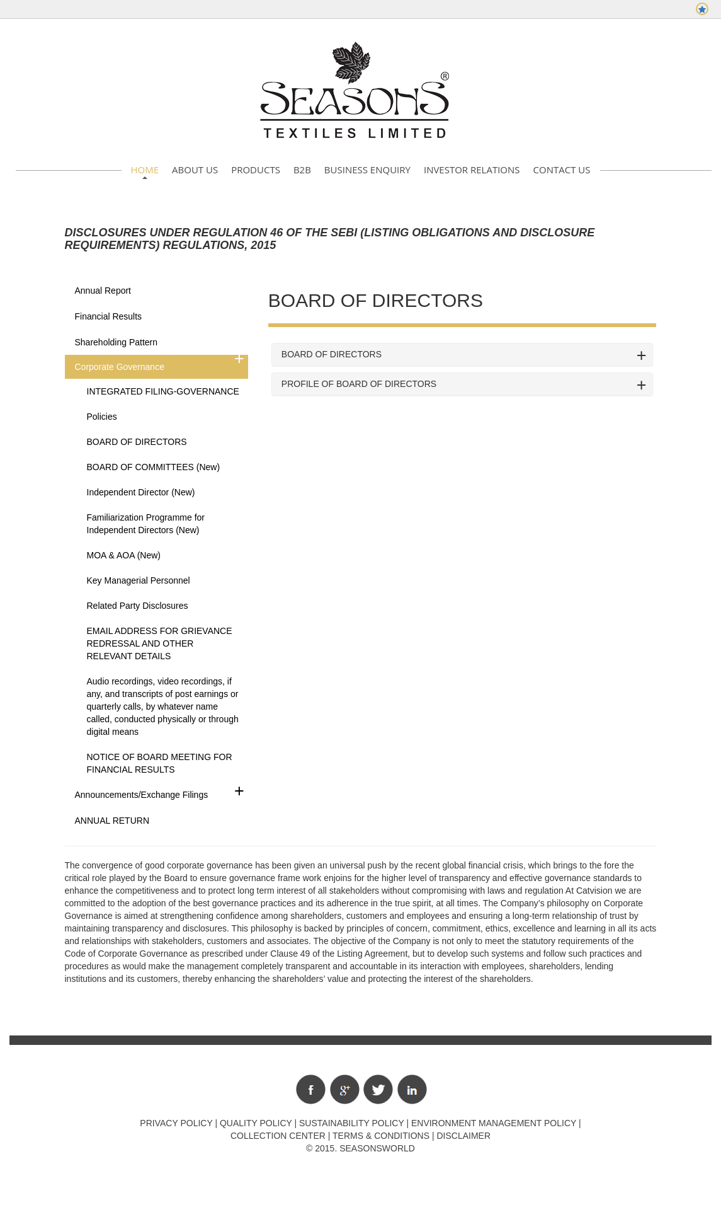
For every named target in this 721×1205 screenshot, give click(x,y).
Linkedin (412, 1089)
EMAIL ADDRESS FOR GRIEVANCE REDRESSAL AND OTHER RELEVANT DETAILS (159, 643)
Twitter (378, 1089)
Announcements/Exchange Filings (141, 795)
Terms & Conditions (380, 1136)
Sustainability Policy (351, 1123)
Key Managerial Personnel (138, 580)
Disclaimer (463, 1136)
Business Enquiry (367, 169)
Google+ (345, 1089)
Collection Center (278, 1136)
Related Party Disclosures (137, 606)
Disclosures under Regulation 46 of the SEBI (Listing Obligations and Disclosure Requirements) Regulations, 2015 (330, 238)
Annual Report (103, 290)
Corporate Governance (119, 367)
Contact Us (562, 169)
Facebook (311, 1089)
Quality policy (256, 1123)
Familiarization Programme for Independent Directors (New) (146, 523)
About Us (195, 169)
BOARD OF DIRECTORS (137, 442)
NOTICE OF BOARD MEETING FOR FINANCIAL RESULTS (159, 763)
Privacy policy (176, 1123)
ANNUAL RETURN (112, 821)
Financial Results (108, 316)
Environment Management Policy (493, 1123)
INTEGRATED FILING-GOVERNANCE (163, 391)
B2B (302, 169)
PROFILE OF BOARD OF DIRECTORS (358, 384)
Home (145, 169)
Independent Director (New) (141, 492)
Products (255, 169)
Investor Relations (472, 169)
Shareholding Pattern (116, 342)
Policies (102, 417)
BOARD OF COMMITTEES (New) (153, 467)
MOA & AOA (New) (124, 555)
